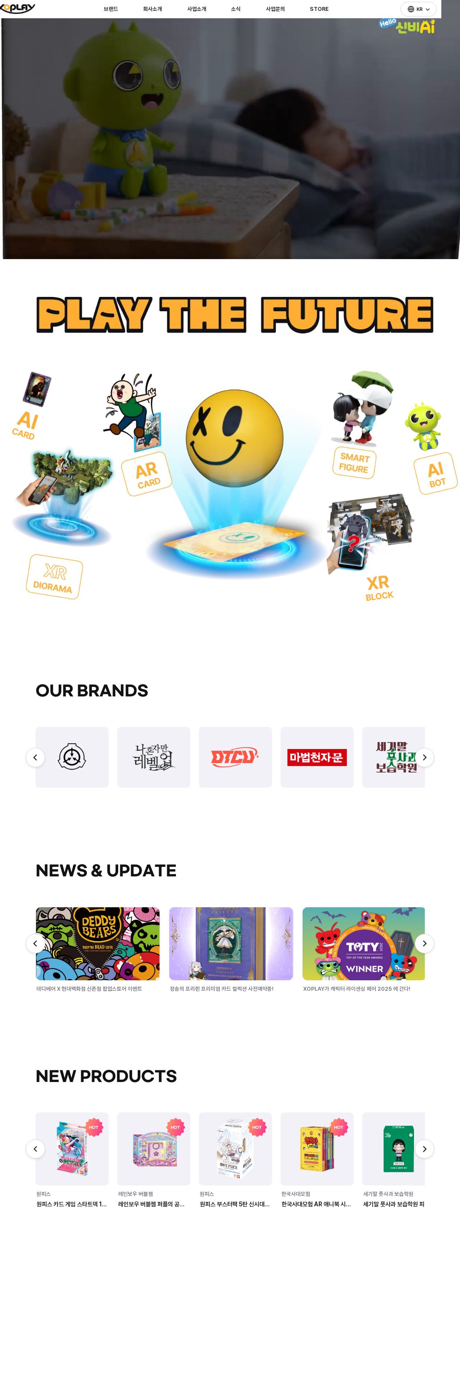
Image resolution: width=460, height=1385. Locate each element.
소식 (250, 23)
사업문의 (288, 23)
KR (426, 24)
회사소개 (166, 23)
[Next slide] (424, 757)
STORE (332, 23)
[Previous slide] (35, 757)
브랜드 (125, 23)
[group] (72, 757)
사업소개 (210, 23)
